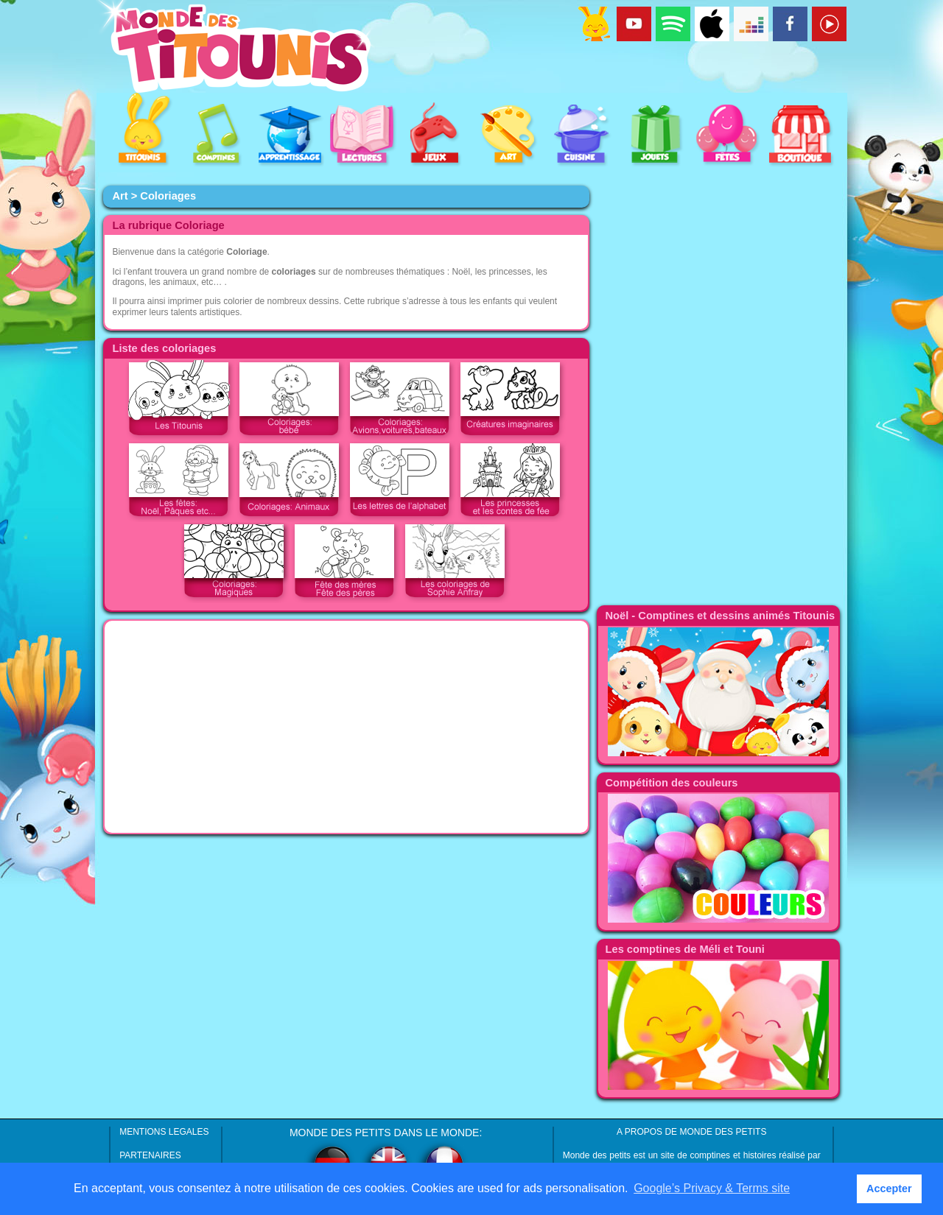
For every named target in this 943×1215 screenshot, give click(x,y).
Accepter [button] (889, 1188)
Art (119, 196)
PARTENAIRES (150, 1155)
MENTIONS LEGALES (163, 1132)
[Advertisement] (346, 727)
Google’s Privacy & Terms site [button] (712, 1188)
